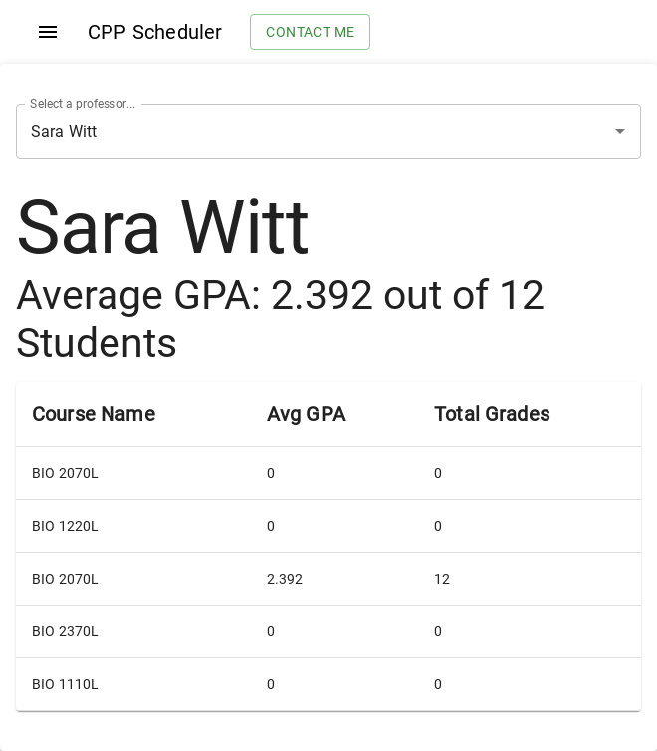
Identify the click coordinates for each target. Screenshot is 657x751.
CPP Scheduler (155, 32)
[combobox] (300, 131)
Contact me (310, 32)
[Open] (620, 131)
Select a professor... (82, 104)
